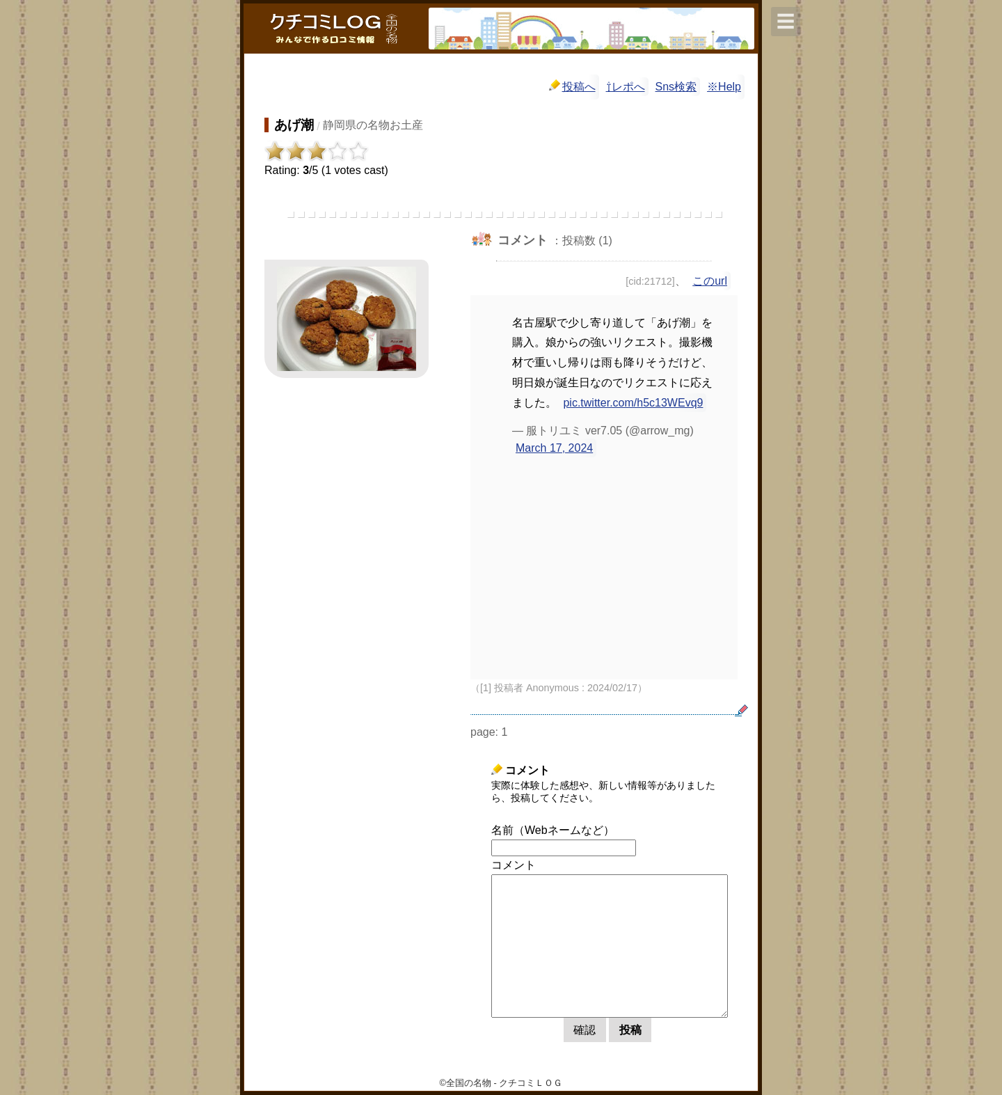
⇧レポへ (625, 87)
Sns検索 (676, 87)
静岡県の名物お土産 (373, 125)
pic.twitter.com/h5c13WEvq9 (633, 403)
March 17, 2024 (554, 448)
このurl (709, 281)
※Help (724, 87)
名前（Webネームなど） (552, 830)
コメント (513, 865)
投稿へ (572, 86)
